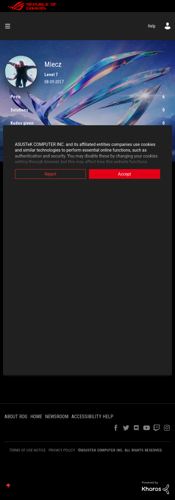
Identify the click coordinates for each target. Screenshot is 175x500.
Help (151, 26)
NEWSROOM (56, 416)
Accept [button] (126, 173)
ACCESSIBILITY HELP (92, 416)
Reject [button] (49, 173)
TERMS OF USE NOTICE (27, 450)
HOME (36, 416)
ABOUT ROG (16, 416)
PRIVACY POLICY (62, 450)
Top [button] (8, 485)
